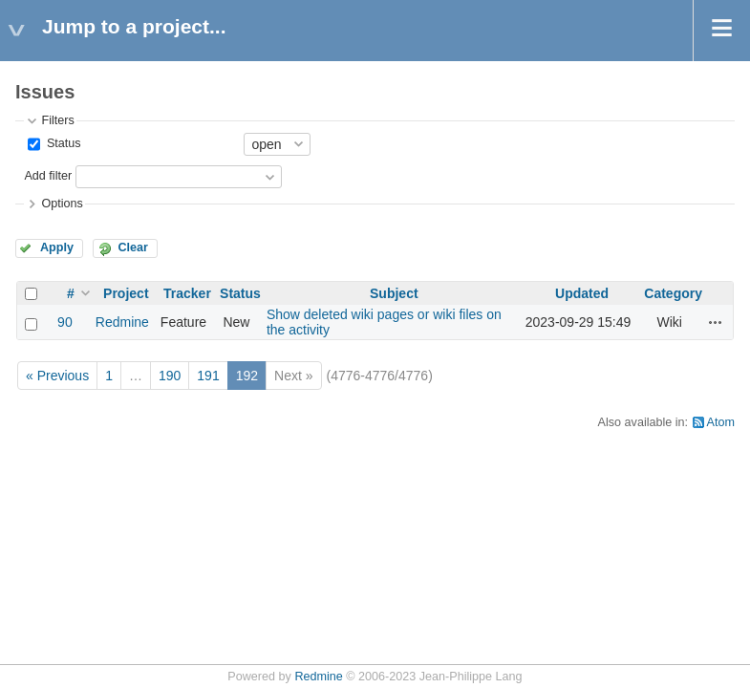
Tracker (187, 293)
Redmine (122, 322)
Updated (582, 293)
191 (208, 375)
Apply (57, 247)
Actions (715, 322)
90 (65, 322)
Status (61, 143)
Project (125, 293)
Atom (721, 422)
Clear (133, 247)
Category (673, 293)
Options (61, 203)
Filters (57, 120)
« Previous (57, 375)
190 (170, 375)
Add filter (48, 176)
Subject (394, 293)
